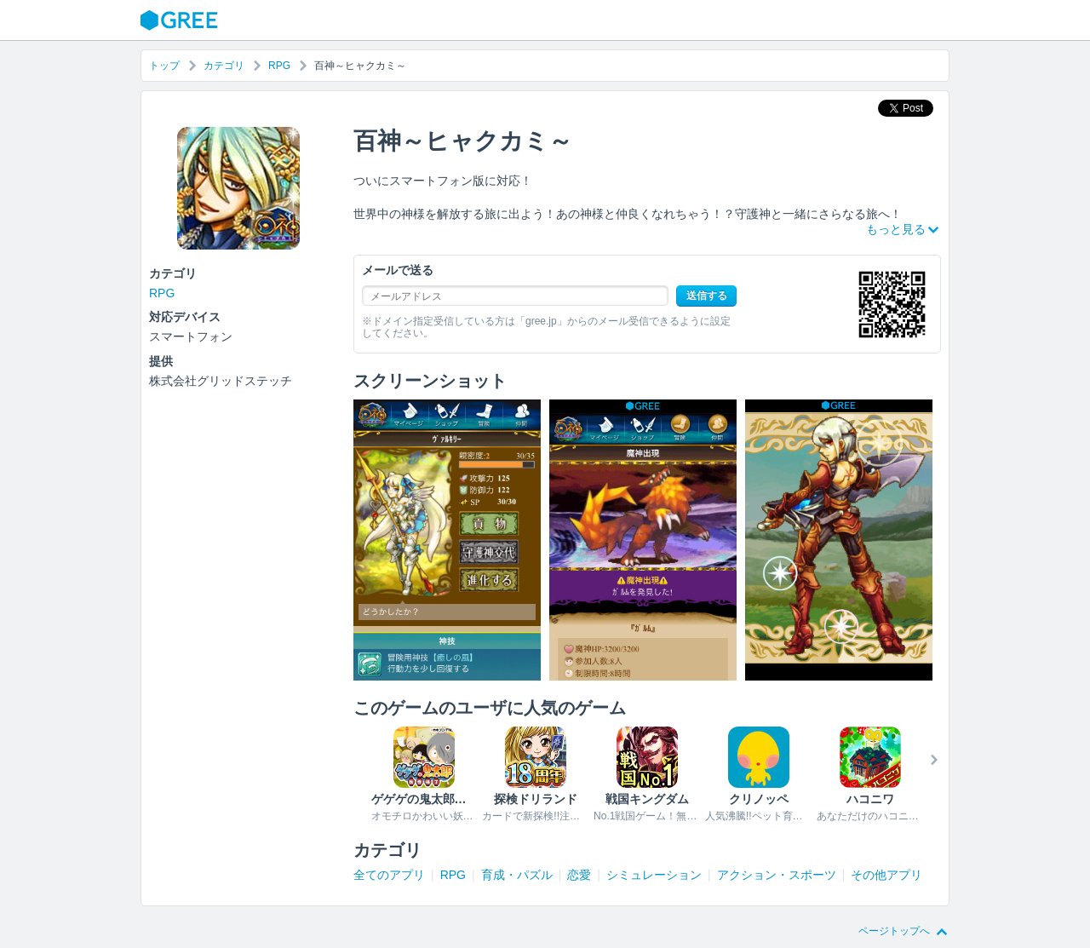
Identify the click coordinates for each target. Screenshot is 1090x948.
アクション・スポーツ (776, 875)
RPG (279, 66)
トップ (164, 66)
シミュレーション (654, 875)
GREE (181, 20)
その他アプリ (886, 875)
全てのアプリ (389, 875)
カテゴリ (224, 66)
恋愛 (579, 875)
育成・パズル (517, 875)
